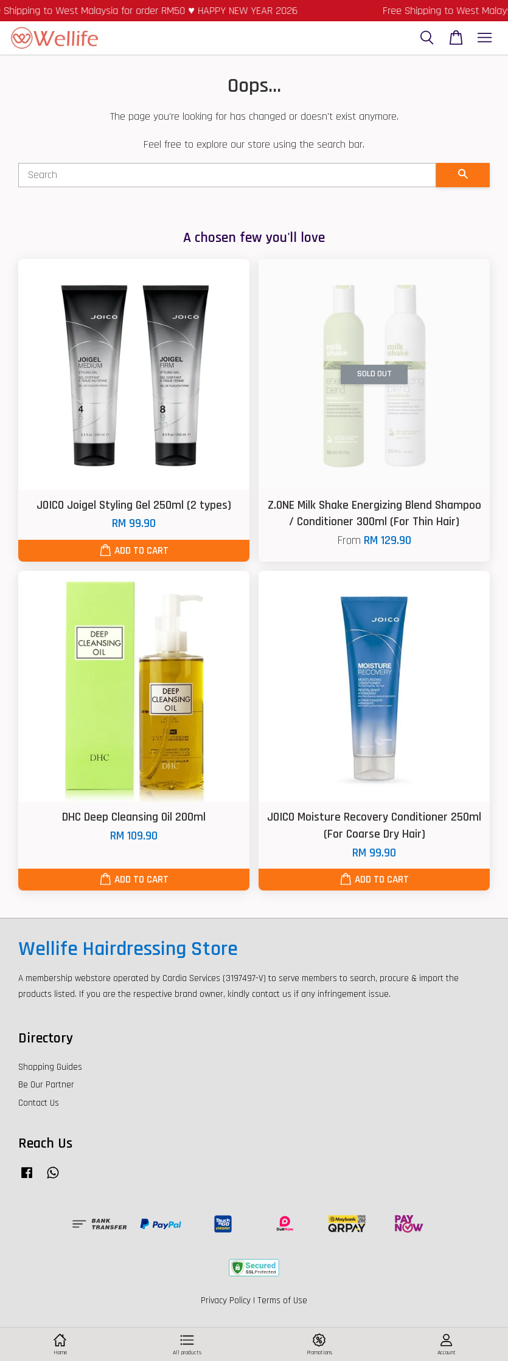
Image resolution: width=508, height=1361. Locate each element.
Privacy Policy (226, 1300)
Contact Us (38, 1103)
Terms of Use (282, 1300)
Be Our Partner (46, 1085)
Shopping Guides (50, 1067)
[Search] (227, 175)
